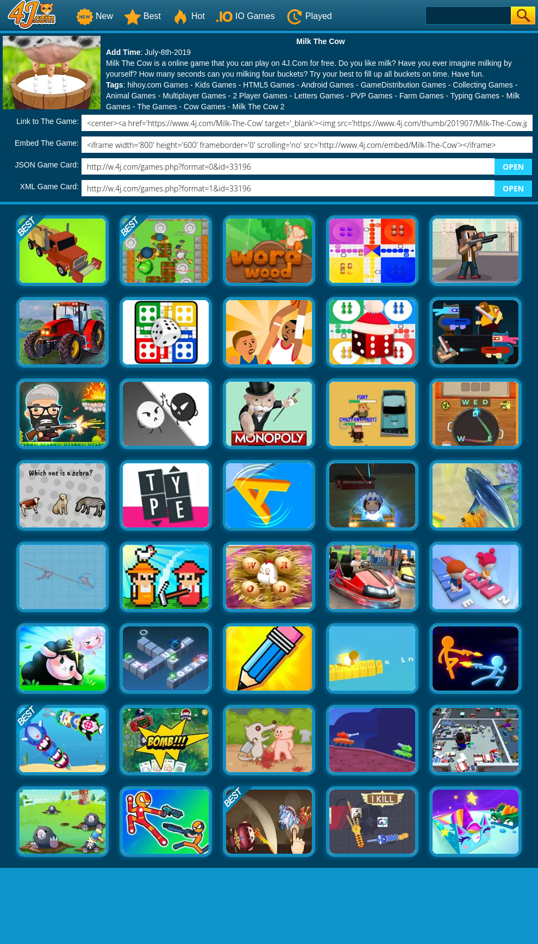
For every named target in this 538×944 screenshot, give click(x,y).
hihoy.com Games (157, 84)
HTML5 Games (269, 84)
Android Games (327, 84)
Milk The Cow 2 (258, 106)
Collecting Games (483, 84)
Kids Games (215, 84)
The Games (157, 106)
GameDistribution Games (403, 84)
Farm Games (421, 95)
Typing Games (475, 95)
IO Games (245, 16)
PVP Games (372, 95)
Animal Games (131, 95)
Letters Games (319, 95)
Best (142, 16)
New (94, 16)
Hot (188, 16)
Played (309, 16)
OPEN (513, 167)
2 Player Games (260, 95)
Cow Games (205, 106)
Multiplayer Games (194, 95)
